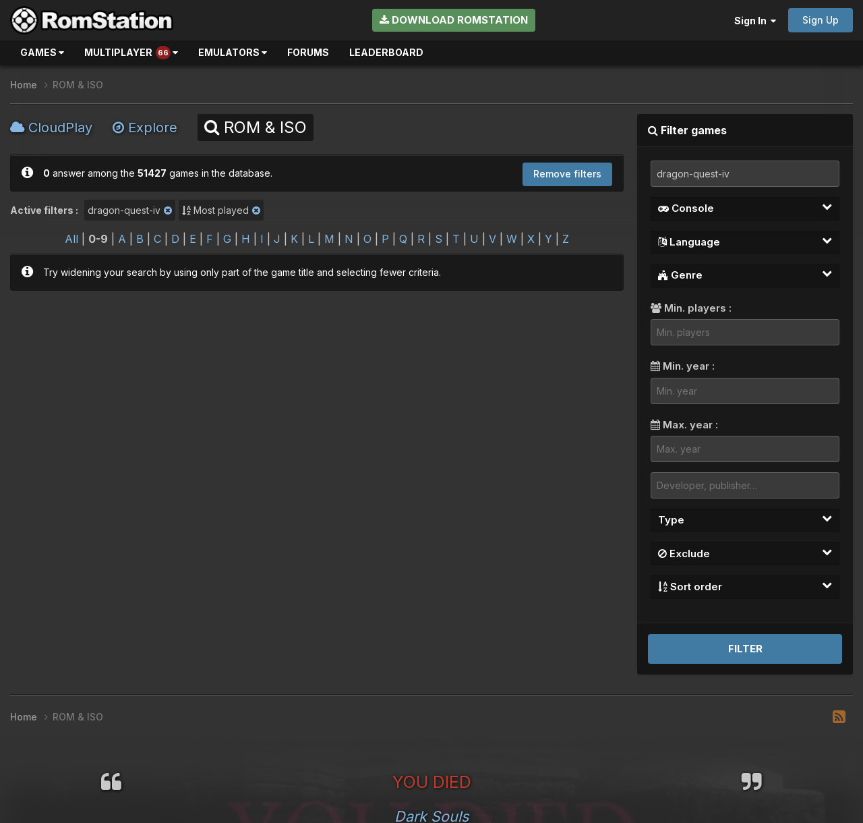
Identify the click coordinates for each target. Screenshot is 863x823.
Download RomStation (454, 19)
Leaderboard (386, 52)
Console (745, 208)
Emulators (232, 52)
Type (745, 519)
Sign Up (820, 20)
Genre (745, 274)
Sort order (745, 586)
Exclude (745, 553)
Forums (308, 52)
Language (745, 241)
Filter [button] (745, 648)
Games (42, 52)
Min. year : (683, 366)
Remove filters (567, 173)
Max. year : (684, 424)
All (71, 239)
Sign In (755, 20)
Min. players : (691, 308)
